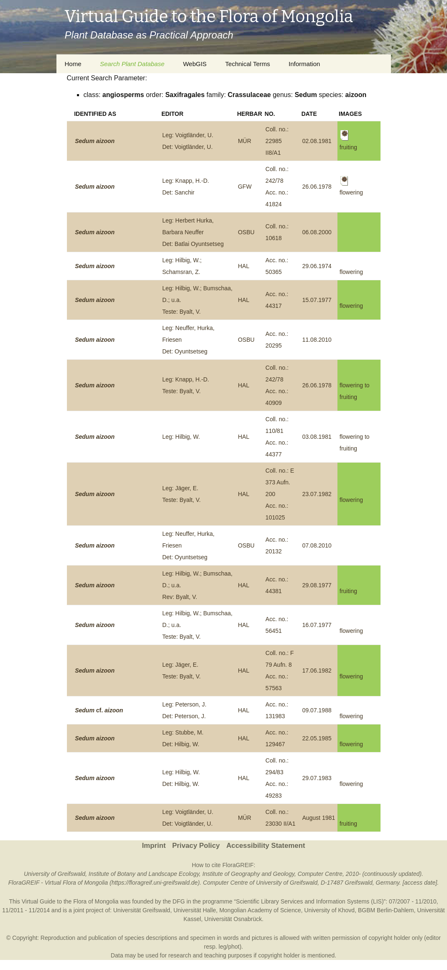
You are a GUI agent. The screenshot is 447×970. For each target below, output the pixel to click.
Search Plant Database (132, 63)
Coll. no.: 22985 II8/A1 (277, 141)
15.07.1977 (317, 300)
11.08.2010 (317, 339)
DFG (179, 901)
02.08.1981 (317, 141)
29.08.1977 (317, 585)
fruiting (348, 591)
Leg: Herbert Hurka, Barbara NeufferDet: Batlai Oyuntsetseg (193, 232)
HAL (243, 266)
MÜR (244, 141)
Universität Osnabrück (233, 919)
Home (73, 63)
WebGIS (195, 63)
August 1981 (318, 817)
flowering (351, 272)
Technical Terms (247, 63)
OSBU (246, 232)
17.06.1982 (317, 670)
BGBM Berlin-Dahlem (386, 910)
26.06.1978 (317, 186)
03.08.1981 (317, 436)
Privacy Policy (196, 846)
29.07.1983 (317, 778)
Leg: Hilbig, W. (181, 436)
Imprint (154, 846)
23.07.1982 (317, 494)
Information (304, 63)
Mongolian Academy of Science (260, 910)
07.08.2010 (317, 545)
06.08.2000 (317, 232)
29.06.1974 (317, 266)
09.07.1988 (317, 710)
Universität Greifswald (141, 910)
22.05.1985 (317, 738)
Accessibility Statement (265, 846)
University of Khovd (329, 910)
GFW (245, 186)
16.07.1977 (317, 625)
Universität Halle (195, 910)
